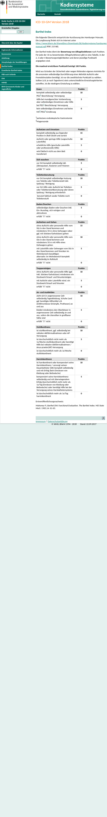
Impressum (41, 421)
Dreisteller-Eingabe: (11, 28)
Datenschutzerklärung (57, 421)
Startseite (41, 14)
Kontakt (57, 14)
